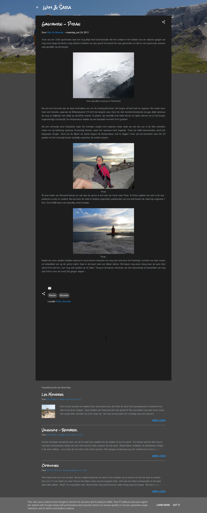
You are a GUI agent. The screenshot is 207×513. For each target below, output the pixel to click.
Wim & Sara (57, 7)
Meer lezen (158, 420)
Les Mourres (53, 394)
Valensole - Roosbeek (59, 430)
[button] (163, 22)
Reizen (52, 295)
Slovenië (64, 295)
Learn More (163, 505)
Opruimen (50, 465)
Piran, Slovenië (63, 301)
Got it (176, 505)
